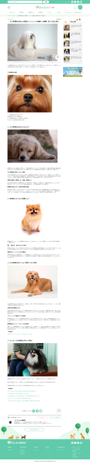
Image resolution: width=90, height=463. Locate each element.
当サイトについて (58, 1)
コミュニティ (68, 12)
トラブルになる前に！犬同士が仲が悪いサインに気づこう (76, 26)
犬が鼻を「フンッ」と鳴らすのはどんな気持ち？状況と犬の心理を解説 (76, 50)
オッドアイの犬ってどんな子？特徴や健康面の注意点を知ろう (76, 42)
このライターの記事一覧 (55, 417)
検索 (46, 1)
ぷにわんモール (77, 12)
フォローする (41, 417)
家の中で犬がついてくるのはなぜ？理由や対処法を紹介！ (76, 58)
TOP (9, 15)
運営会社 (74, 451)
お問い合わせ (75, 456)
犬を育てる (30, 12)
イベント (50, 12)
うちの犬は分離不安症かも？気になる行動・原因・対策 (76, 34)
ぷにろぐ (59, 12)
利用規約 (74, 454)
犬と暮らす (21, 12)
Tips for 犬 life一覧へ (34, 429)
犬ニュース (12, 12)
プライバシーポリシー (77, 452)
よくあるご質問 (67, 1)
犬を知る (40, 12)
